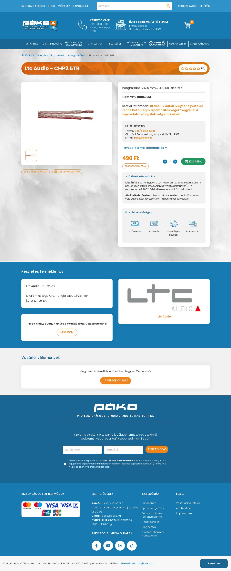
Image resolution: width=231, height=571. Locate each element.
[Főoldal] (40, 30)
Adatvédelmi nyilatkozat (137, 563)
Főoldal (28, 55)
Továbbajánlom (35, 171)
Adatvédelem (185, 508)
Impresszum (184, 513)
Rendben (214, 563)
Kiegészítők (45, 55)
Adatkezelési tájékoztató (118, 460)
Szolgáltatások (33, 6)
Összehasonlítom (67, 171)
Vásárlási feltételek (188, 503)
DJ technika (149, 503)
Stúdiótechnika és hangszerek (153, 533)
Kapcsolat (80, 6)
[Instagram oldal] (120, 546)
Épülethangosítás (153, 508)
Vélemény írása (115, 380)
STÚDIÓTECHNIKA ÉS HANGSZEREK (136, 44)
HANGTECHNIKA (94, 44)
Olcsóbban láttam (136, 166)
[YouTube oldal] (108, 546)
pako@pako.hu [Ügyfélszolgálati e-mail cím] (111, 515)
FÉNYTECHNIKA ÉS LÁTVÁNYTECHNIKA (73, 44)
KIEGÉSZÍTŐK (115, 44)
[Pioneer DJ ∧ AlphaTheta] (157, 44)
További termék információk (144, 148)
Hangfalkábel (77, 55)
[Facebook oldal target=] (96, 546)
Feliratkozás (157, 449)
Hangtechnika (150, 522)
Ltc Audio (164, 316)
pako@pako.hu (143, 137)
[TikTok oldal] (132, 546)
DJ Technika (31, 44)
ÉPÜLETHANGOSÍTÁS (52, 44)
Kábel (61, 55)
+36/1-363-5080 (145, 131)
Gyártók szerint (178, 44)
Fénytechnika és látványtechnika (152, 515)
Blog (51, 6)
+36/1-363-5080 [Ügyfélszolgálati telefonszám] (113, 503)
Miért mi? (64, 6)
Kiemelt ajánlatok (199, 44)
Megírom (67, 332)
